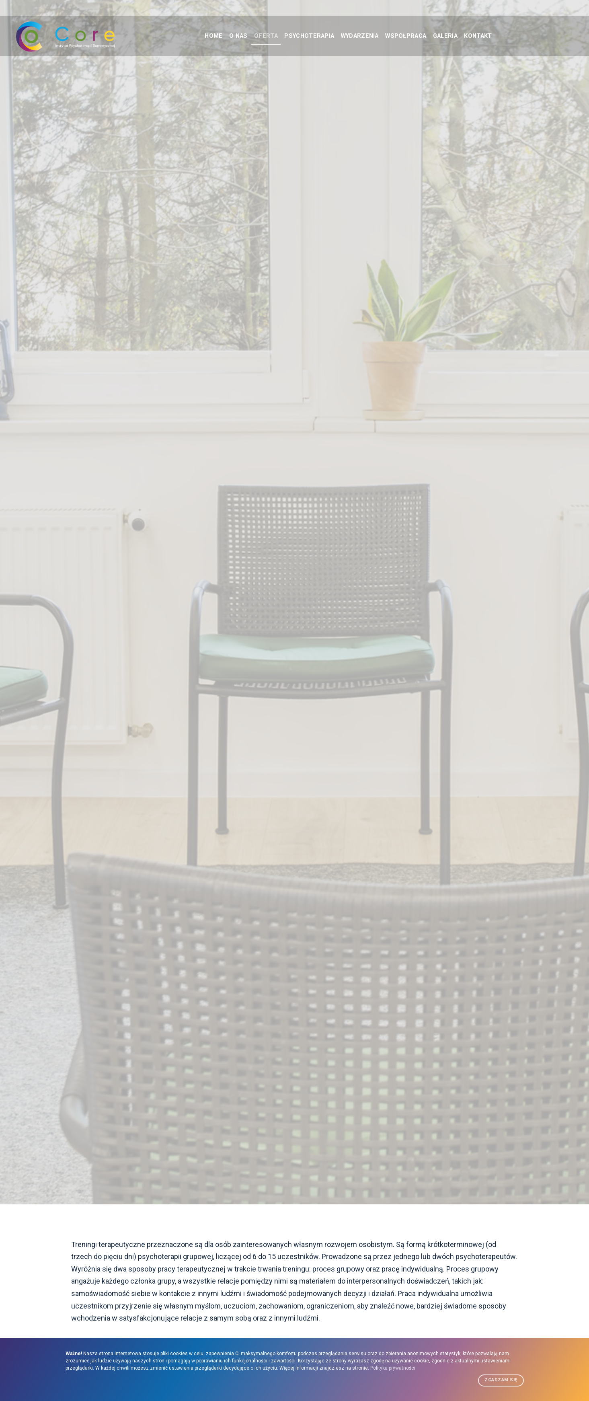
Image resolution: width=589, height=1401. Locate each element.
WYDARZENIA (361, 35)
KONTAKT (498, 35)
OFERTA (256, 35)
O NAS (224, 35)
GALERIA (460, 35)
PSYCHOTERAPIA (304, 35)
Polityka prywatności (392, 1368)
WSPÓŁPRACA (414, 35)
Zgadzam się (500, 1380)
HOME (194, 35)
